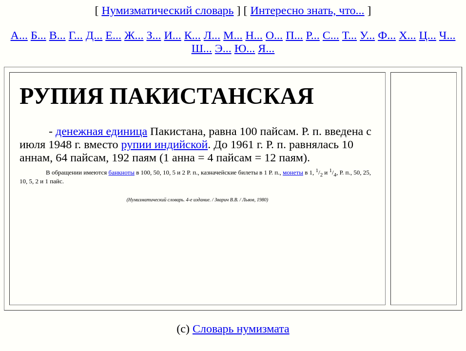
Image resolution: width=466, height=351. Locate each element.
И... (172, 35)
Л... (212, 35)
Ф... (387, 35)
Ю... (244, 48)
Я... (266, 48)
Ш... (202, 48)
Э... (223, 48)
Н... (253, 35)
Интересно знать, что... (308, 10)
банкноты (122, 172)
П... (294, 35)
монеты (293, 172)
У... (367, 35)
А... (19, 35)
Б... (38, 35)
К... (192, 35)
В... (57, 35)
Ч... (447, 35)
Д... (94, 35)
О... (274, 35)
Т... (349, 35)
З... (153, 35)
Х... (407, 35)
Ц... (427, 35)
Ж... (134, 35)
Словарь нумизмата (241, 328)
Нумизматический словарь (167, 10)
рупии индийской (164, 144)
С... (331, 35)
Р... (312, 35)
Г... (76, 35)
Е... (113, 35)
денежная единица (101, 131)
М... (232, 35)
